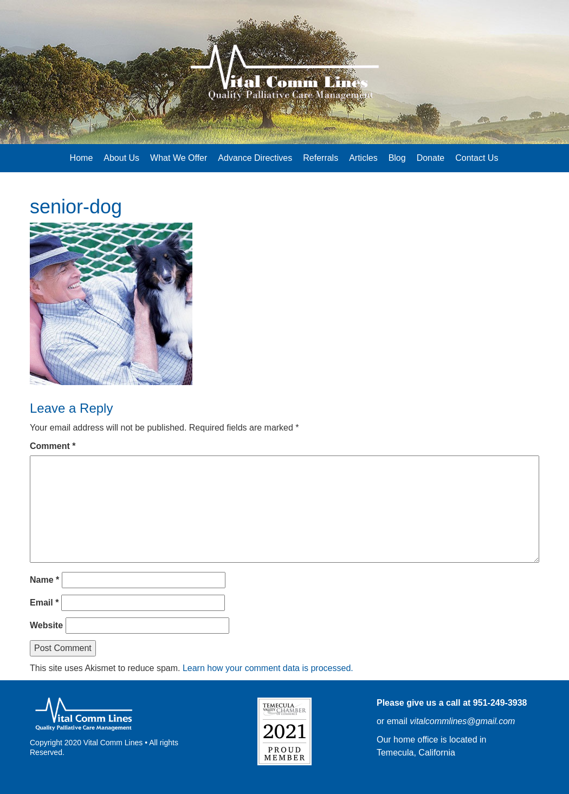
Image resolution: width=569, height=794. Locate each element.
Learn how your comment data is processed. (268, 668)
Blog (397, 157)
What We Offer (178, 157)
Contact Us (476, 157)
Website (46, 625)
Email (44, 602)
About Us (121, 157)
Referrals (320, 157)
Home (81, 157)
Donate (431, 157)
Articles (363, 157)
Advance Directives (255, 157)
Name (44, 579)
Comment (52, 446)
